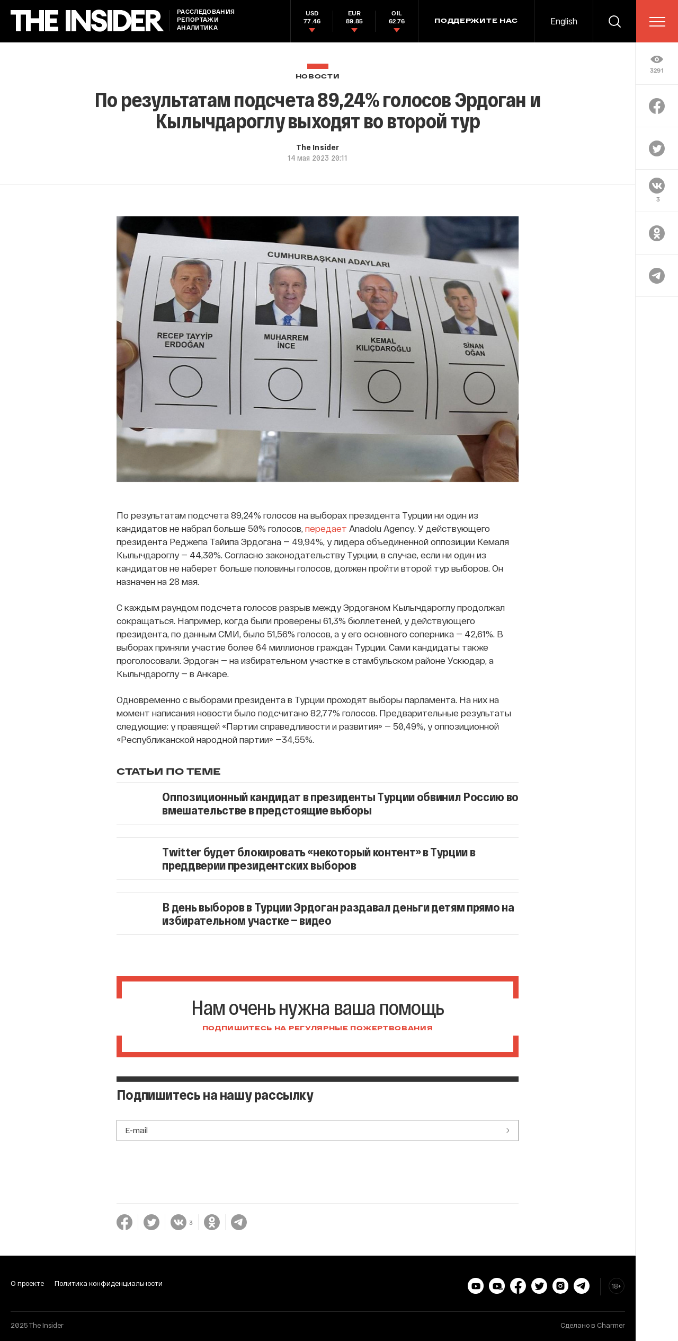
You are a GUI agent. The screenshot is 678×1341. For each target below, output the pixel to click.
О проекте (27, 1283)
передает (326, 528)
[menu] (657, 22)
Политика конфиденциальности (109, 1283)
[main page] (87, 21)
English (563, 21)
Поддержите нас (476, 21)
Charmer (611, 1325)
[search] (614, 21)
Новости (318, 77)
